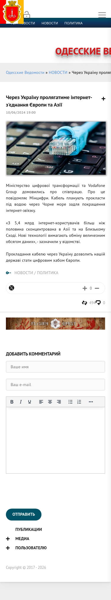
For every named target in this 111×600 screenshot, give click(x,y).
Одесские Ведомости (25, 72)
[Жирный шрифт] (11, 401)
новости (49, 23)
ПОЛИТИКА (47, 272)
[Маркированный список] (70, 401)
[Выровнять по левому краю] (41, 401)
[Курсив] (20, 401)
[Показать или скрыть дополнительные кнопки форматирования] (90, 401)
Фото (15, 44)
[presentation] (51, 491)
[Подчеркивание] (29, 401)
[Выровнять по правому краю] (58, 401)
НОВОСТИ (58, 72)
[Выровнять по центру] (50, 401)
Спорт (65, 30)
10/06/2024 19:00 (21, 112)
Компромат (73, 37)
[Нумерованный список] (79, 401)
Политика (74, 23)
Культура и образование (33, 37)
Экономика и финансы (32, 30)
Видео (96, 37)
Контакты (36, 44)
